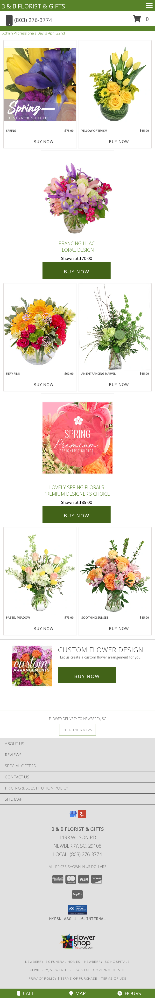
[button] (141, 20)
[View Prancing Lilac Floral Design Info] (77, 194)
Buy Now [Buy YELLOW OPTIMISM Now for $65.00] (119, 141)
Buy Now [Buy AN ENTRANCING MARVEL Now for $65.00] (119, 384)
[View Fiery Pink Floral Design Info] (40, 327)
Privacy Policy (42, 978)
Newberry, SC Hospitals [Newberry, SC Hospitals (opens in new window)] (107, 961)
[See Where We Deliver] (77, 729)
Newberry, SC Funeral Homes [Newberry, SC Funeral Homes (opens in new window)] (52, 961)
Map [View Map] (77, 993)
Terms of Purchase (79, 978)
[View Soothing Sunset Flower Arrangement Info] (115, 571)
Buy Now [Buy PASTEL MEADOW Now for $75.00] (44, 628)
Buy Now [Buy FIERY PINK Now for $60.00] (44, 384)
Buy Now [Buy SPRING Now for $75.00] (44, 141)
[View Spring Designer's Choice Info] (40, 84)
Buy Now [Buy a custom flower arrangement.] (87, 676)
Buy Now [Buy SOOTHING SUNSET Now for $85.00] (119, 628)
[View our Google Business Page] (73, 816)
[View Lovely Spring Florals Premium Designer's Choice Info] (77, 438)
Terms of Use (113, 978)
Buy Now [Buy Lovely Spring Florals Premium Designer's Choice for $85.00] (76, 515)
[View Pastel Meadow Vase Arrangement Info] (40, 571)
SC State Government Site (100, 970)
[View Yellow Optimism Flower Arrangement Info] (115, 84)
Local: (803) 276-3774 (77, 854)
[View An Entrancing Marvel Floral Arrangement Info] (115, 327)
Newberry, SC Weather (50, 970)
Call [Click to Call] (25, 993)
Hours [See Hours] (129, 993)
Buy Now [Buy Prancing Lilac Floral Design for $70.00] (76, 271)
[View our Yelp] (82, 816)
